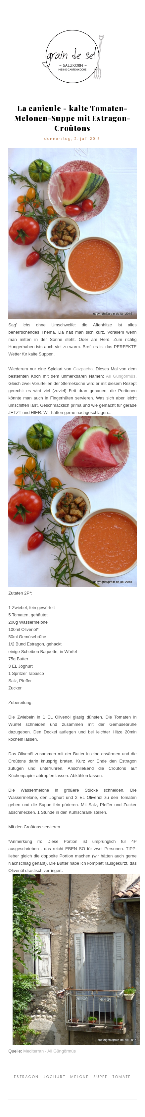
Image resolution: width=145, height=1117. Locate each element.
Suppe (100, 1076)
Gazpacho (83, 368)
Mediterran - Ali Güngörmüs (49, 1051)
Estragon (26, 1076)
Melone (79, 1076)
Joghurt (54, 1076)
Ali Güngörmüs (120, 376)
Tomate (121, 1076)
